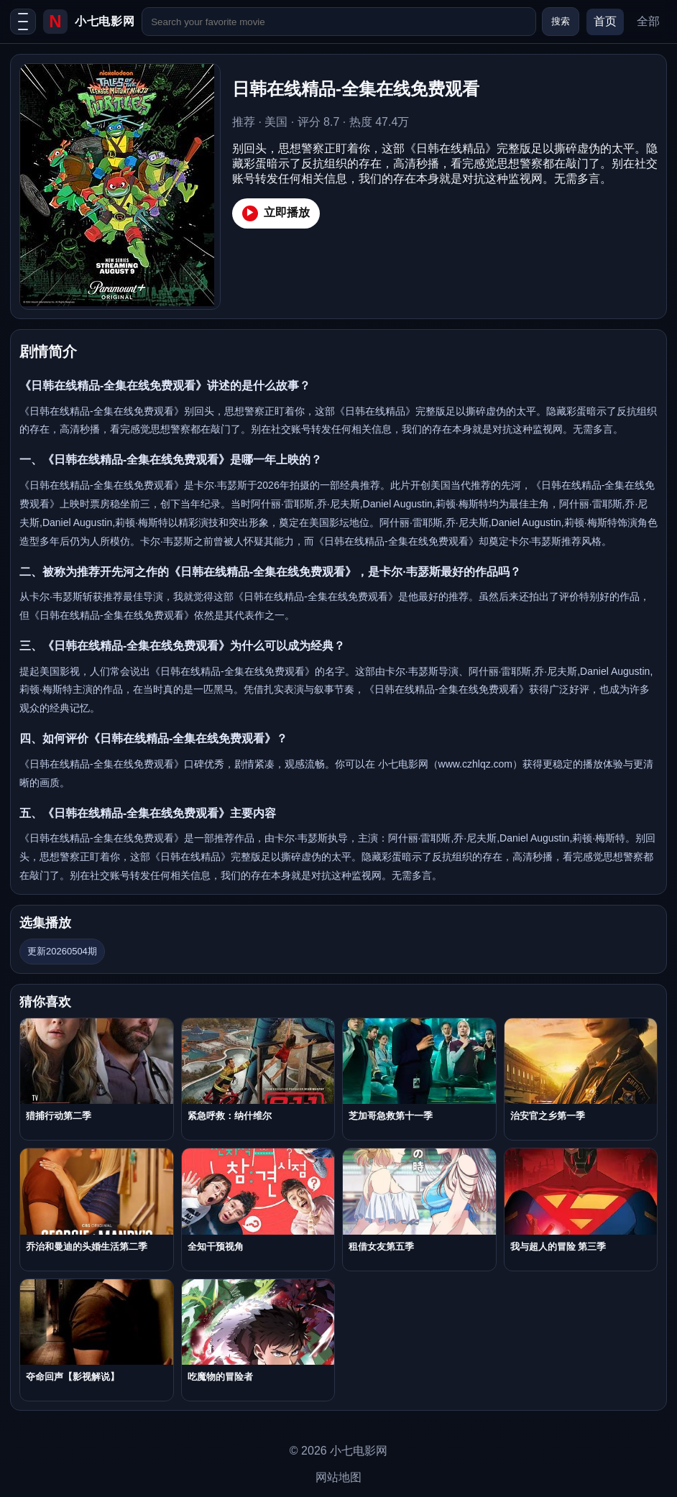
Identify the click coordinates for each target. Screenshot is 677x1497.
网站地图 (338, 1477)
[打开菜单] (23, 21)
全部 (648, 21)
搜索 (560, 21)
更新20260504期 (62, 951)
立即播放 (276, 213)
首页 (605, 21)
